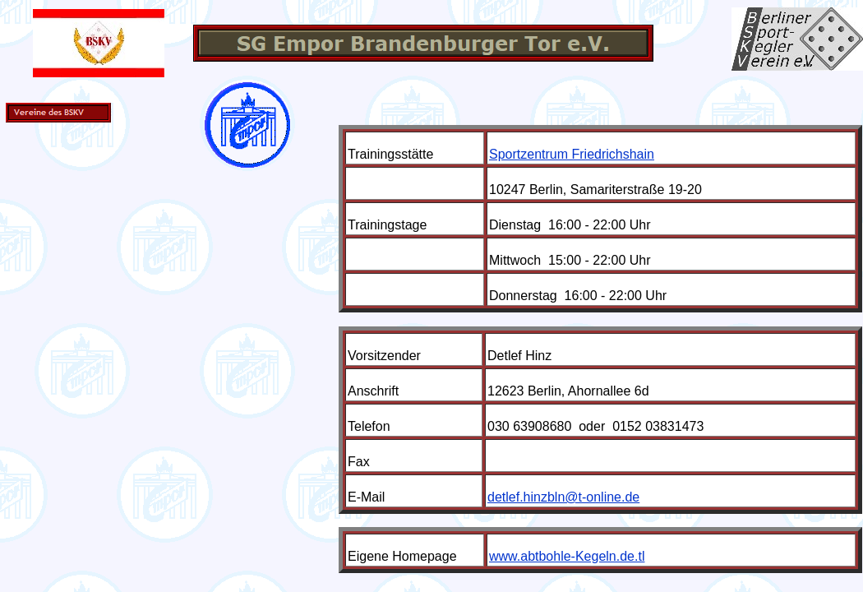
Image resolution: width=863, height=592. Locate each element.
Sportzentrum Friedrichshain (571, 154)
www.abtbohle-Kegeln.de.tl (566, 556)
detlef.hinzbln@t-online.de (563, 497)
